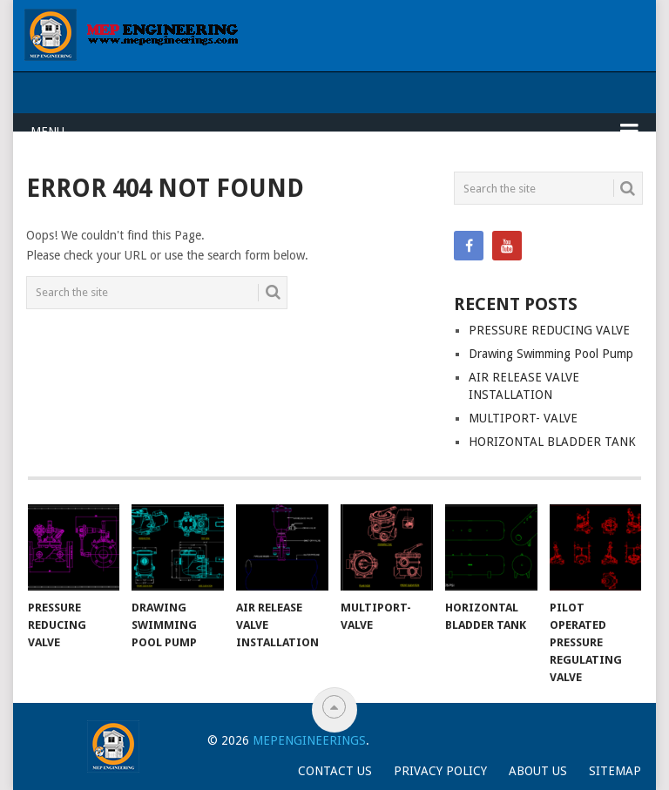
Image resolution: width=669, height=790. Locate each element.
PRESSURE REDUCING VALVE (549, 330)
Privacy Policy (440, 771)
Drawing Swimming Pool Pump (551, 354)
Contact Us (335, 771)
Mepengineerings (309, 740)
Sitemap (615, 771)
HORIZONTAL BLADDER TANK (552, 442)
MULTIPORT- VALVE (523, 418)
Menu (47, 131)
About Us (538, 771)
